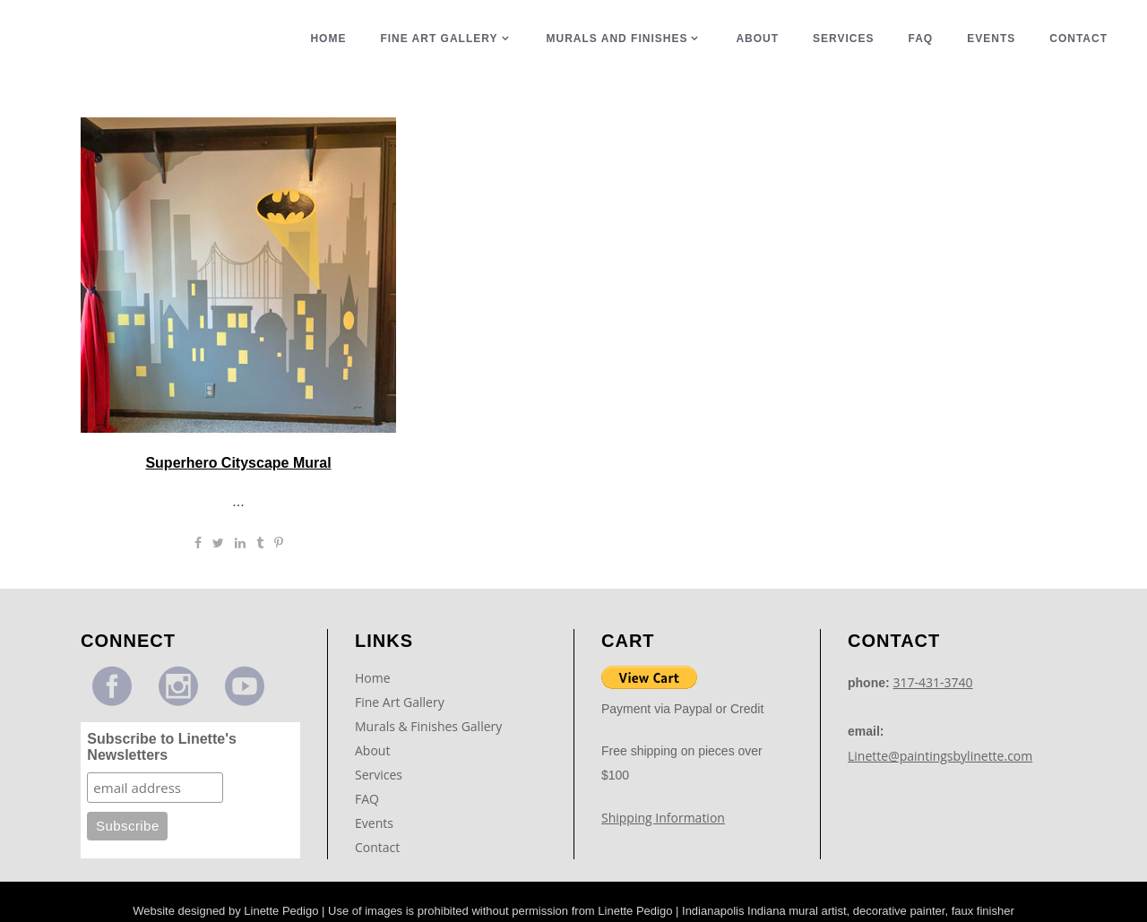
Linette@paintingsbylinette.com (940, 755)
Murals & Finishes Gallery (428, 726)
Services (378, 774)
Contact (377, 847)
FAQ (367, 798)
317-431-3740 (933, 682)
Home (373, 677)
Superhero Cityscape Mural (238, 462)
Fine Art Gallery (399, 702)
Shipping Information (663, 817)
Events (374, 823)
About (372, 750)
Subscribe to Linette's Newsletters (162, 747)
